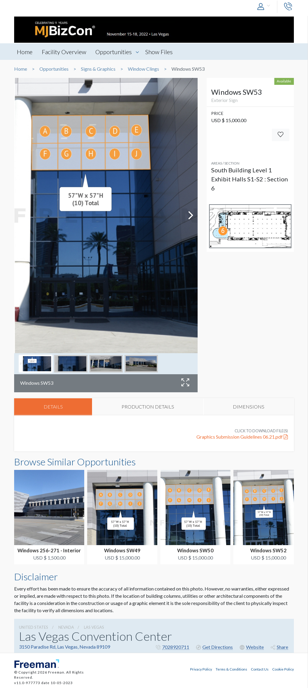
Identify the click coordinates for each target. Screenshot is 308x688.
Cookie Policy (283, 669)
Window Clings (143, 68)
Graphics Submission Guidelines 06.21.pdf (242, 437)
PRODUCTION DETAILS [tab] (148, 407)
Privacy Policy (201, 669)
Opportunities (115, 51)
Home (25, 51)
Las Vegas (94, 627)
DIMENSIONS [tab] (248, 407)
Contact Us (260, 669)
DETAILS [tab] (53, 407)
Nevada (66, 627)
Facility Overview (65, 51)
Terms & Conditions (231, 669)
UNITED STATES (33, 627)
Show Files (161, 51)
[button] (265, 7)
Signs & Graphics (98, 68)
